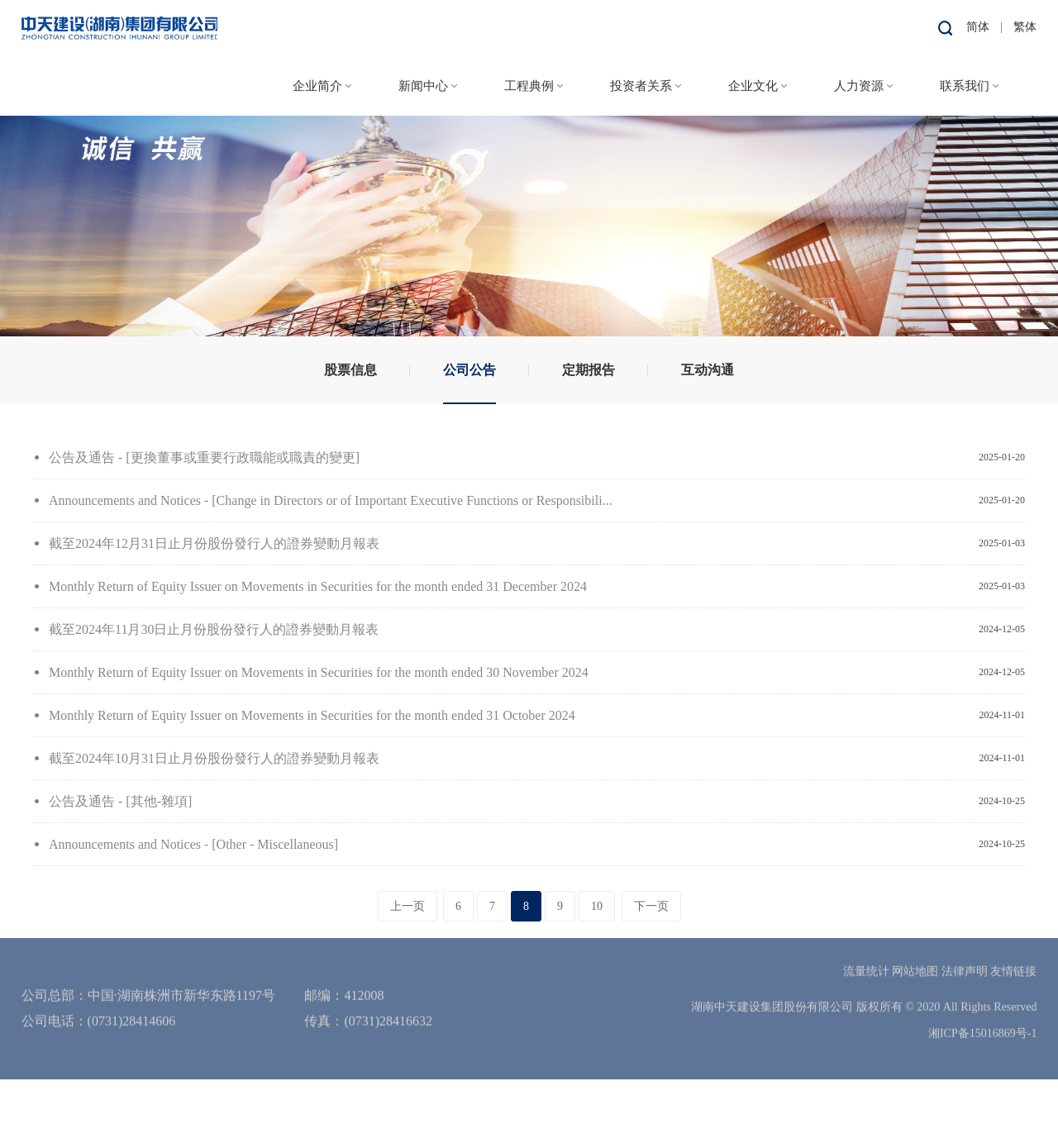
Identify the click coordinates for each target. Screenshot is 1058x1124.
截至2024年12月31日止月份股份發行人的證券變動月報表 (214, 543)
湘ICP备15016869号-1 (982, 1009)
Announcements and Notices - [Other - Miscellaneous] (193, 844)
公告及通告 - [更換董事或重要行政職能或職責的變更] (204, 457)
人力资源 (859, 83)
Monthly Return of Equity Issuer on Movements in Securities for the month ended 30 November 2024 (319, 672)
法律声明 (964, 947)
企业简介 (317, 83)
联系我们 (964, 83)
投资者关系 (641, 83)
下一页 (651, 906)
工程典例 (529, 83)
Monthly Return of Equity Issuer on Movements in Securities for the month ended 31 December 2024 (318, 586)
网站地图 (915, 947)
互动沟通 (707, 370)
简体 (977, 24)
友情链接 (1013, 947)
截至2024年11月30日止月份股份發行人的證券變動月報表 (214, 629)
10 (597, 906)
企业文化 (753, 83)
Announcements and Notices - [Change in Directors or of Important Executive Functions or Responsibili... (330, 500)
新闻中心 (423, 83)
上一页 (407, 906)
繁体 (1025, 24)
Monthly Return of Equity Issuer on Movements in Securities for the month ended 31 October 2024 (312, 715)
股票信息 (350, 370)
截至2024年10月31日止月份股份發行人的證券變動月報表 (214, 758)
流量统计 (866, 947)
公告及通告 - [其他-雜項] (120, 801)
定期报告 (588, 370)
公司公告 (469, 370)
